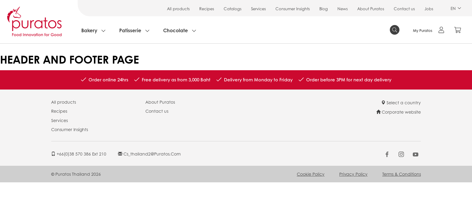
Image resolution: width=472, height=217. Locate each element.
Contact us (404, 8)
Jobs (428, 8)
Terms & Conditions (401, 174)
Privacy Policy (353, 174)
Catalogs (232, 8)
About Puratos (370, 8)
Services (258, 8)
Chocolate (175, 30)
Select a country (401, 102)
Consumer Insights (292, 8)
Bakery (89, 30)
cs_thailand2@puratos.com (149, 154)
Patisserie (130, 30)
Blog (323, 8)
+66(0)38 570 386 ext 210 (78, 154)
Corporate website (398, 112)
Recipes (206, 8)
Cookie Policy (310, 174)
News (342, 8)
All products (178, 8)
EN (456, 8)
